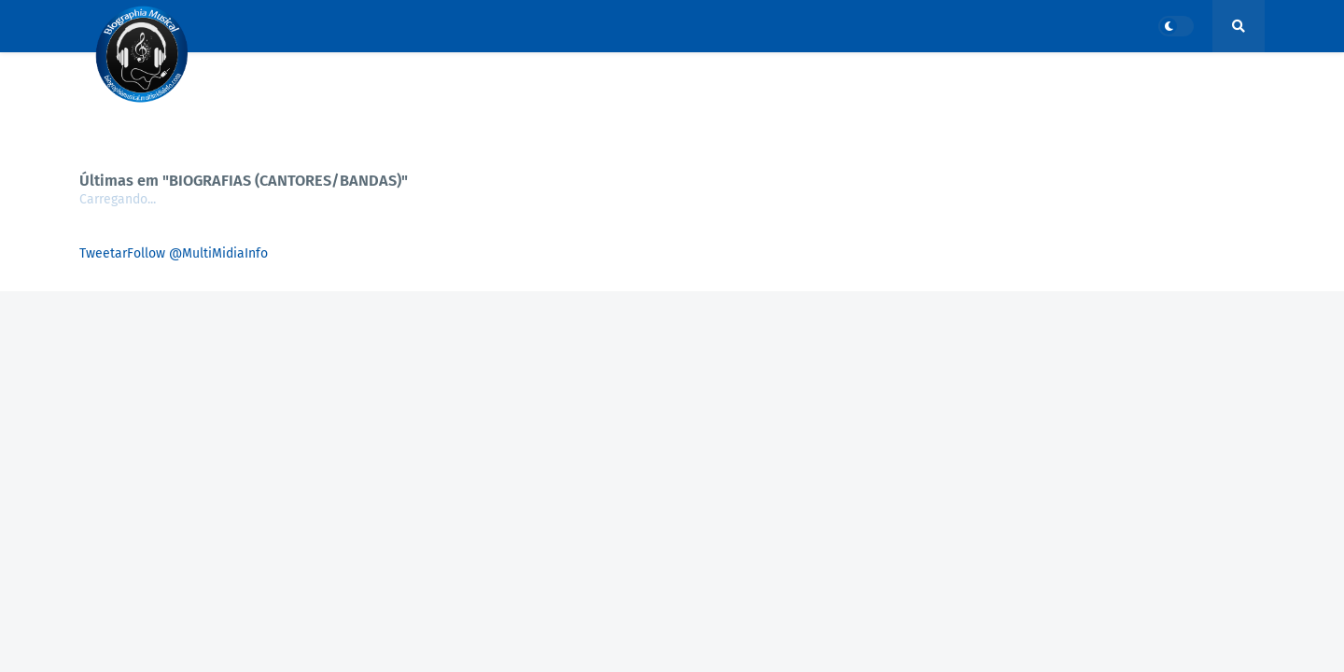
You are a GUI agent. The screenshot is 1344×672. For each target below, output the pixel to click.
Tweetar (103, 253)
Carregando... (117, 199)
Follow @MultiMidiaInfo (197, 253)
